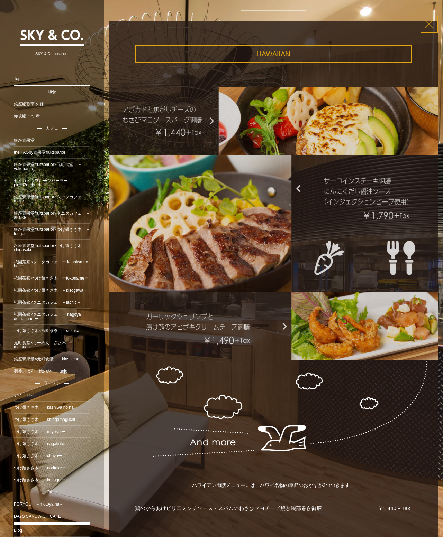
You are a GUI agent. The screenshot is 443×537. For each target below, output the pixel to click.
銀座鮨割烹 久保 (29, 104)
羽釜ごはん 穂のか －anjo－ (43, 371)
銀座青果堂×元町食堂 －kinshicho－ (48, 359)
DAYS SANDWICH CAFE (37, 516)
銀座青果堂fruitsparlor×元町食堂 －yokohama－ (48, 166)
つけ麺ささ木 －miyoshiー (39, 431)
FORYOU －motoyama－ (38, 504)
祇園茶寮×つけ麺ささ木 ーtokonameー (51, 278)
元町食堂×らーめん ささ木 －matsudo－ (44, 344)
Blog (18, 530)
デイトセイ (24, 395)
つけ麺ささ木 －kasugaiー (39, 480)
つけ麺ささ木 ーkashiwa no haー (46, 407)
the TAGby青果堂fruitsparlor (39, 152)
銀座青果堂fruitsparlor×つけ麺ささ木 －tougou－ (52, 231)
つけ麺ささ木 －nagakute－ (41, 443)
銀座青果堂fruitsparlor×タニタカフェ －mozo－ (52, 199)
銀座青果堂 (24, 140)
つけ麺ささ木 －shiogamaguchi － (47, 419)
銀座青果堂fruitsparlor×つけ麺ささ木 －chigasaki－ (52, 247)
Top (17, 78)
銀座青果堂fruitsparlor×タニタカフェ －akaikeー (52, 215)
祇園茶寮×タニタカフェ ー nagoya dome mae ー (47, 316)
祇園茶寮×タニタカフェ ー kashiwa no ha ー (51, 264)
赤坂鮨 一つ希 (27, 116)
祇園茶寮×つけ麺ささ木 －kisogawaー (51, 290)
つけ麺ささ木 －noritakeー (40, 467)
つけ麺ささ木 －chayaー (38, 455)
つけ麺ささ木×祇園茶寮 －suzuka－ (48, 330)
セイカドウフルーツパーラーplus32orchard (41, 182)
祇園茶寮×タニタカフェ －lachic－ (47, 302)
